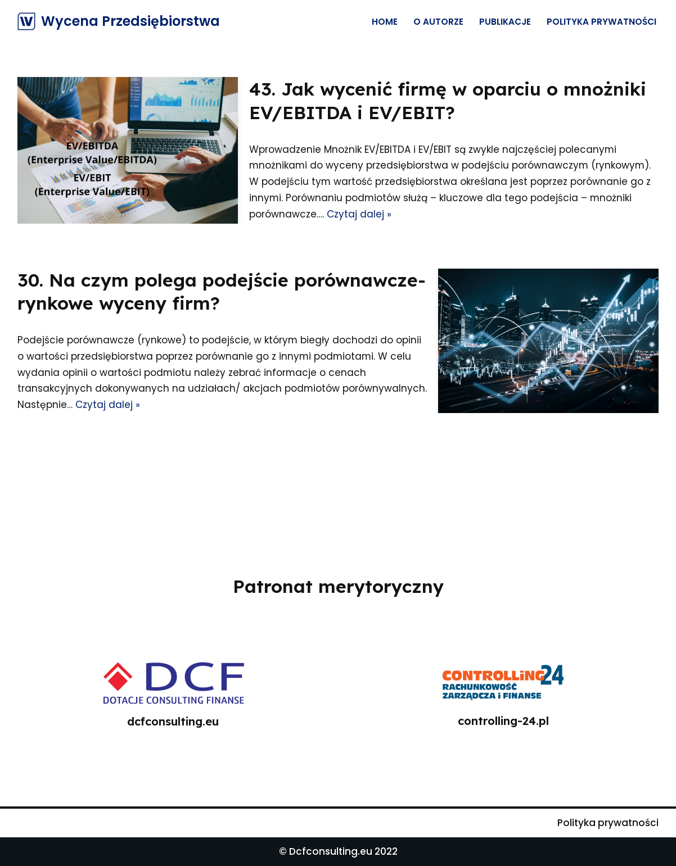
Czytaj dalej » (359, 214)
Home (385, 22)
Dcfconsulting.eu (330, 851)
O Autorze (438, 22)
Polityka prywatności (601, 22)
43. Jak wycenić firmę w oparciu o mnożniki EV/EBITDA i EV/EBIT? (447, 101)
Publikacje (505, 22)
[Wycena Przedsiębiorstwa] (118, 21)
